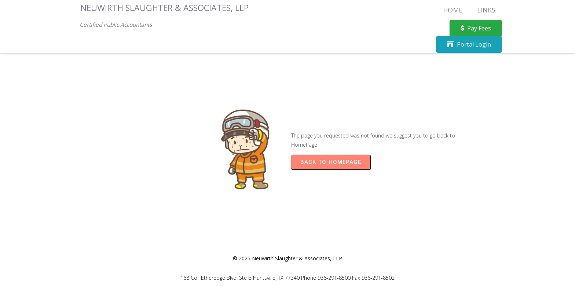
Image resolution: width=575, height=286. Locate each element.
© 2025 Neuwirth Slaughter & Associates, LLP (287, 258)
